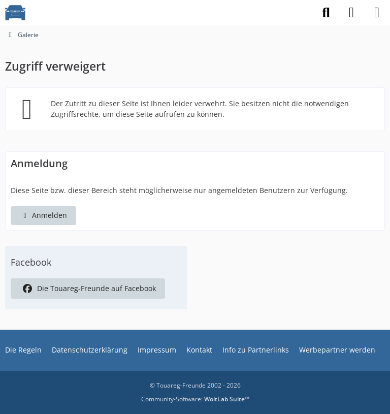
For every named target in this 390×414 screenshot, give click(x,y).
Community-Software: (195, 399)
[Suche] (326, 13)
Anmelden (43, 215)
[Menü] (377, 13)
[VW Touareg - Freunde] (15, 13)
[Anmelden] (351, 12)
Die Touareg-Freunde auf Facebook (88, 288)
